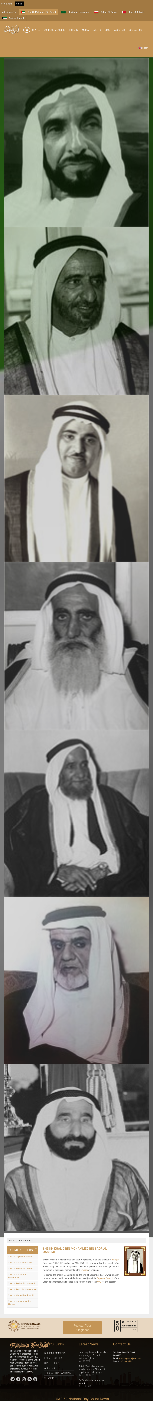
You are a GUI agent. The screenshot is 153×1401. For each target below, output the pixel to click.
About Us (119, 30)
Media (85, 30)
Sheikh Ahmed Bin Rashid (21, 1295)
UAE (99, 1282)
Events (97, 30)
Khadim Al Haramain (75, 12)
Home (12, 1240)
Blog (107, 30)
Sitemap (49, 1378)
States (36, 30)
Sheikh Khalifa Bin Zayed (20, 1262)
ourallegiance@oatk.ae (130, 1358)
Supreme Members (54, 30)
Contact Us (135, 30)
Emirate (84, 1270)
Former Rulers (53, 1358)
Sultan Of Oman (105, 12)
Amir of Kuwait (13, 18)
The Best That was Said (57, 1373)
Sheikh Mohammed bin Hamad (19, 1303)
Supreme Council (105, 1278)
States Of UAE (52, 1363)
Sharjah (115, 1259)
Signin (19, 4)
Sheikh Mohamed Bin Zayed (38, 12)
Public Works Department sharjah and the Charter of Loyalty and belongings (92, 1369)
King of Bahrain (133, 12)
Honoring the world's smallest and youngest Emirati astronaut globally (93, 1355)
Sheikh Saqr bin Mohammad (22, 1289)
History (73, 30)
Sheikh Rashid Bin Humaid (21, 1283)
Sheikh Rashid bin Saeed (20, 1268)
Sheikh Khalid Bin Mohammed (17, 1276)
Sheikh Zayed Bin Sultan (20, 1256)
